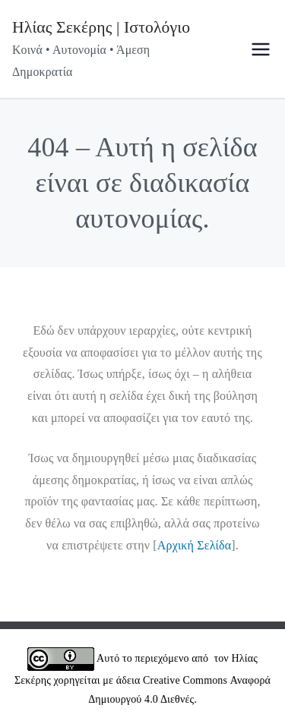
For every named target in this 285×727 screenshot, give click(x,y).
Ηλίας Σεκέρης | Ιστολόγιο (101, 27)
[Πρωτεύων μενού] (261, 49)
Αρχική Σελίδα (194, 545)
